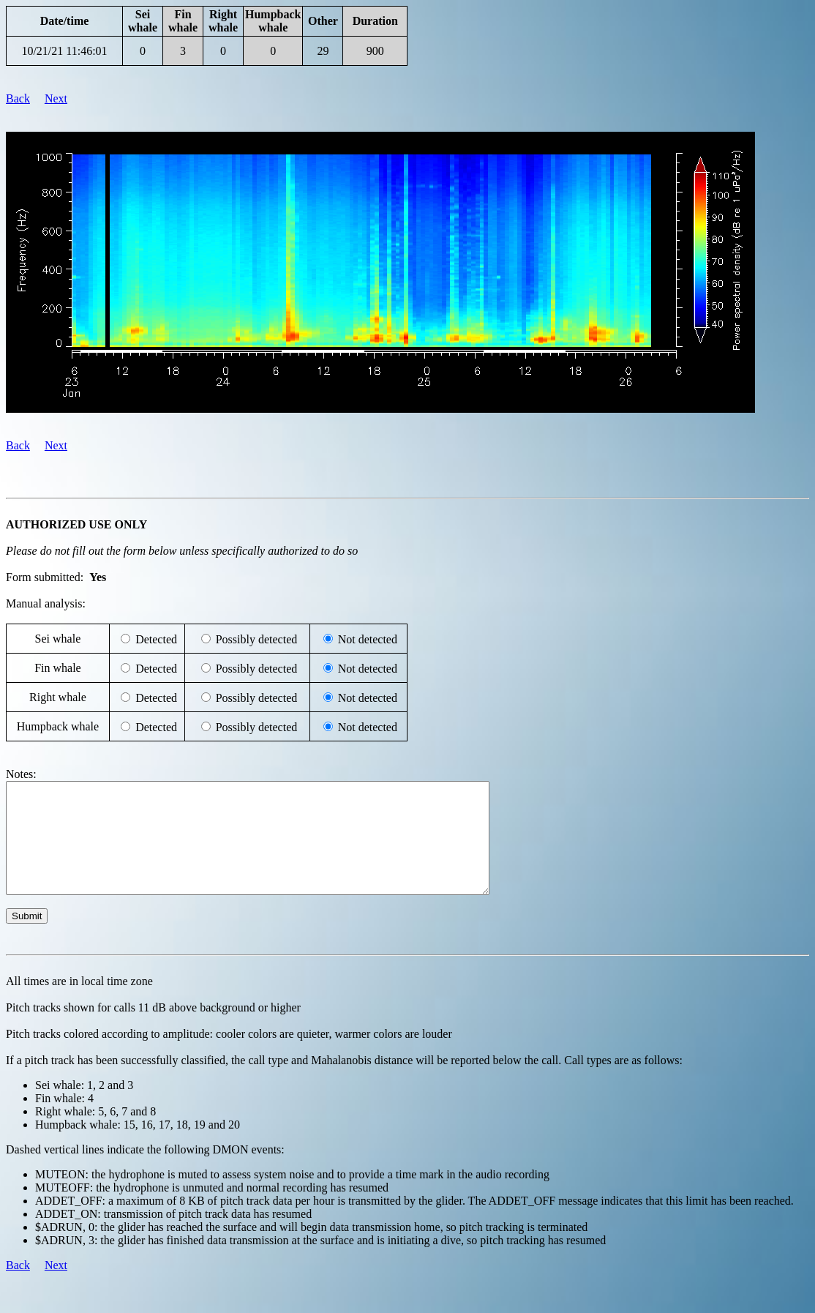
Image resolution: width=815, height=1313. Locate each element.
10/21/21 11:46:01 (64, 51)
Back (18, 98)
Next (56, 98)
